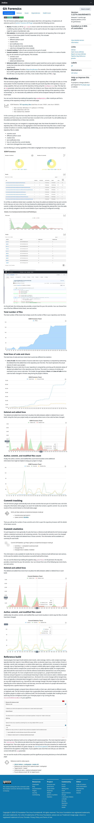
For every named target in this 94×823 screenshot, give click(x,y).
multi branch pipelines (41, 746)
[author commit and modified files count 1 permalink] (42, 612)
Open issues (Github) (77, 52)
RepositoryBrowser (32, 69)
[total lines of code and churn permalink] (31, 354)
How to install (85, 9)
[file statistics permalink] (19, 78)
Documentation (9, 13)
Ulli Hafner (74, 73)
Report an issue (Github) (78, 54)
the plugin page (85, 85)
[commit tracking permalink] (23, 500)
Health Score (47, 13)
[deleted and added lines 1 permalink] (27, 568)
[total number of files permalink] (24, 312)
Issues (27, 13)
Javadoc (73, 58)
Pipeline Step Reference (78, 56)
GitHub (73, 50)
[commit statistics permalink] (24, 529)
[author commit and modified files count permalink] (42, 456)
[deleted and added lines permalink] (27, 412)
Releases (19, 13)
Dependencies (35, 13)
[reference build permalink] (22, 656)
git (72, 66)
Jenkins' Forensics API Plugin (24, 23)
